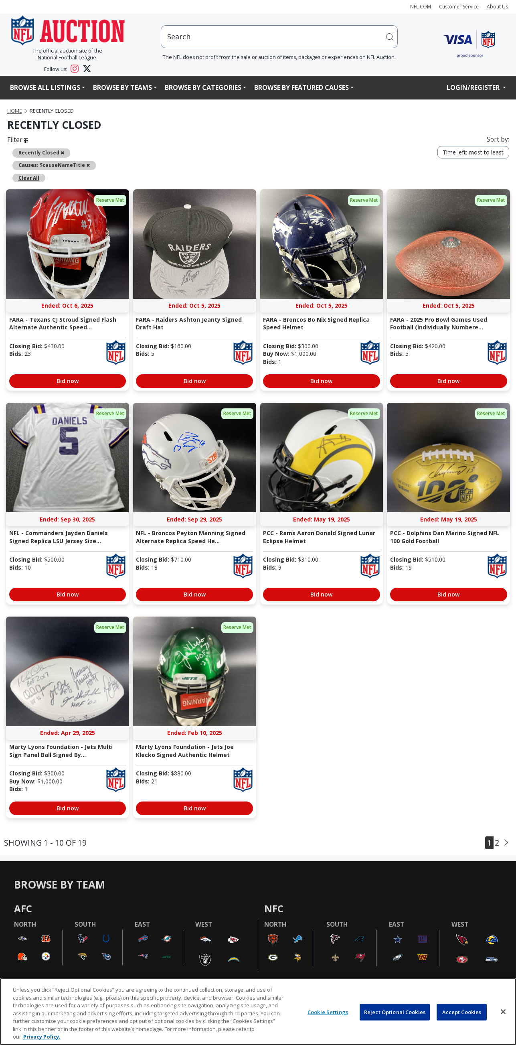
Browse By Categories (203, 87)
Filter (17, 139)
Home (14, 111)
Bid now (68, 381)
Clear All (28, 178)
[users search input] (279, 36)
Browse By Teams (122, 87)
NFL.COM (420, 6)
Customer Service (459, 6)
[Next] (506, 842)
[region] (258, 1011)
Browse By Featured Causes (301, 87)
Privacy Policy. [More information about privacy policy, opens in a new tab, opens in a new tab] (42, 1036)
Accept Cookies (462, 1011)
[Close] (503, 1012)
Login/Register (474, 87)
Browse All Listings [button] (45, 87)
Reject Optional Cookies (394, 1011)
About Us (497, 6)
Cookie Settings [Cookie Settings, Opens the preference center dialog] (328, 1011)
